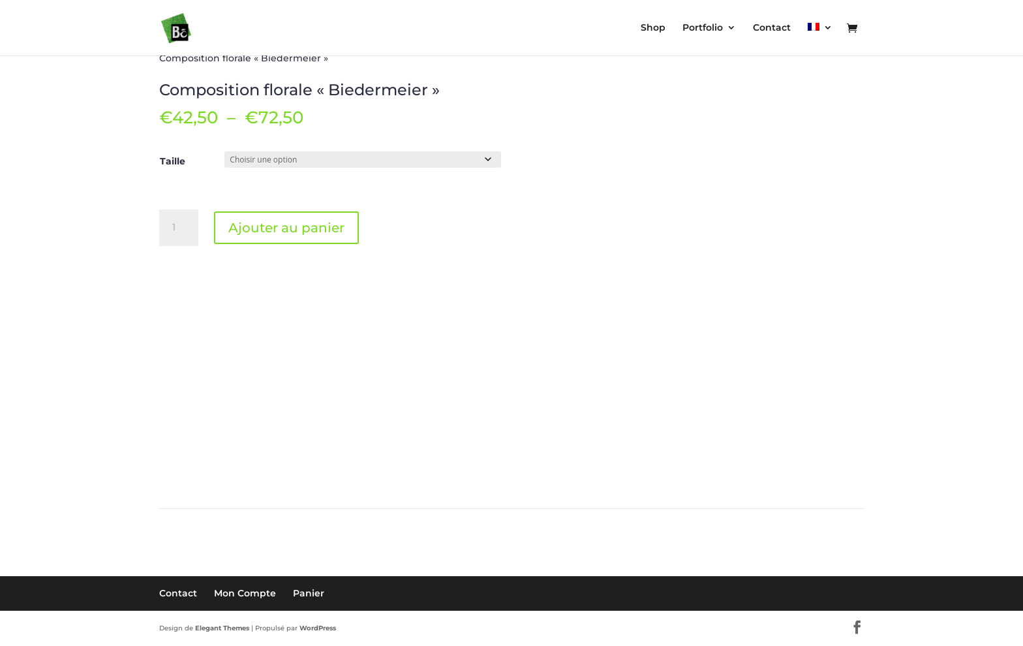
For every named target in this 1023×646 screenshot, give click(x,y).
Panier (308, 593)
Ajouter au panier (286, 228)
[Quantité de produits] (178, 227)
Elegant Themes (222, 628)
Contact (178, 593)
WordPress (317, 628)
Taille (172, 161)
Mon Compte (245, 593)
